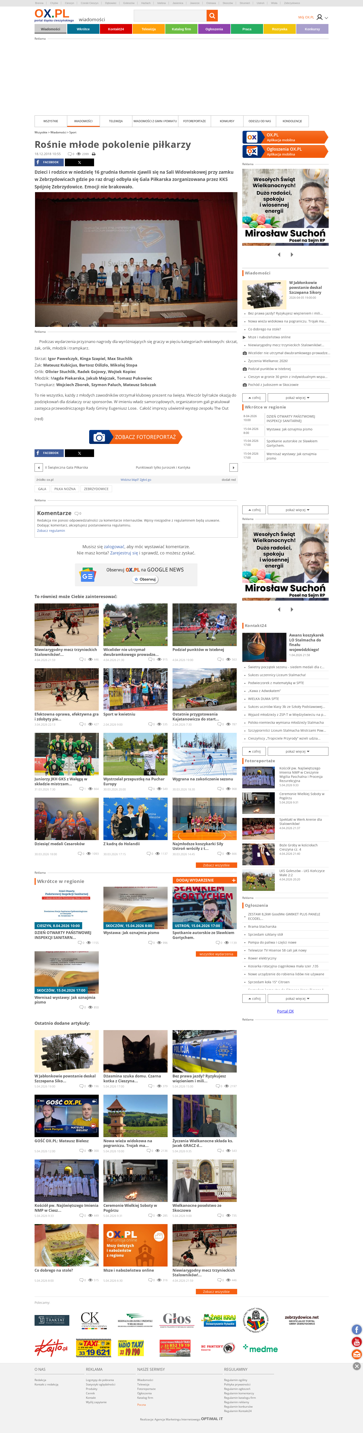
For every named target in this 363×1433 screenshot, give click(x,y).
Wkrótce (83, 29)
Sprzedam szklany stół (265, 934)
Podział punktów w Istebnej (269, 369)
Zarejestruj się (124, 553)
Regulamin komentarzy (239, 1393)
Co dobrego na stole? (264, 329)
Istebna (161, 3)
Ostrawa (211, 3)
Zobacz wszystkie (216, 865)
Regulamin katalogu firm (240, 1398)
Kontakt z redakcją (46, 1384)
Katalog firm (181, 29)
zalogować (114, 546)
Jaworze (195, 3)
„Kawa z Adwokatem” (264, 691)
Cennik (90, 1393)
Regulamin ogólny (235, 1380)
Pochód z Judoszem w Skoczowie (273, 384)
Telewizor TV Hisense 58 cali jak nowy (277, 950)
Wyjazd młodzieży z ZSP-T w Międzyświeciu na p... (287, 714)
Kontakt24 (116, 29)
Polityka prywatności (237, 1384)
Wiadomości (50, 29)
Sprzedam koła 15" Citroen (269, 982)
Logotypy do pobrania (100, 1380)
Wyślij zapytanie (96, 1402)
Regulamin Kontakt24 (238, 1411)
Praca (247, 29)
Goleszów (128, 3)
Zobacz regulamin (51, 530)
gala (42, 489)
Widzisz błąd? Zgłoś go (136, 480)
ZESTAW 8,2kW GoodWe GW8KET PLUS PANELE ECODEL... (284, 916)
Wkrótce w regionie (61, 881)
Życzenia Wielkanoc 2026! (268, 361)
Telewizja (149, 29)
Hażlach (146, 3)
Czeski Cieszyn (89, 3)
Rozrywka (279, 29)
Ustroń (260, 3)
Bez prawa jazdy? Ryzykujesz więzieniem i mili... (285, 313)
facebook (47, 162)
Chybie (54, 3)
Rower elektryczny (262, 958)
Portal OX (285, 1011)
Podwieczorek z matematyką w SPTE (276, 683)
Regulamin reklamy (236, 1402)
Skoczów (228, 3)
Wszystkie (50, 121)
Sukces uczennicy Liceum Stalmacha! (277, 675)
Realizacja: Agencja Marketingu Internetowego (181, 1419)
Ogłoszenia (214, 29)
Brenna (39, 3)
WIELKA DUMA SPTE (263, 698)
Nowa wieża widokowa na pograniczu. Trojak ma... (287, 321)
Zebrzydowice (292, 3)
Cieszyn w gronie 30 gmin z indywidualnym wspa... (288, 376)
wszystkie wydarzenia (216, 954)
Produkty (91, 1389)
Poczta (141, 1405)
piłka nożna (65, 489)
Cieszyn (69, 3)
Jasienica (178, 3)
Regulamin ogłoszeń (237, 1389)
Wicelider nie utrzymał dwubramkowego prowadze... (289, 353)
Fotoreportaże (194, 121)
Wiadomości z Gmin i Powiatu (155, 121)
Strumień (245, 3)
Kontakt (91, 1398)
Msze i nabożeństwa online (269, 337)
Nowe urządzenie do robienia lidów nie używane (286, 974)
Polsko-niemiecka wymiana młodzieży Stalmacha (286, 722)
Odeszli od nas (260, 121)
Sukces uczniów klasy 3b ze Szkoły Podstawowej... (286, 706)
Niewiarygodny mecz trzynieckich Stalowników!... (286, 345)
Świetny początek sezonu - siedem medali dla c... (286, 667)
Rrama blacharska (262, 926)
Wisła (274, 3)
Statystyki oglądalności (100, 1384)
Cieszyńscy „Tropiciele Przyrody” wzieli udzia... (284, 738)
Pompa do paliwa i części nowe (272, 942)
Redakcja (40, 1380)
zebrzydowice (96, 489)
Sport (72, 132)
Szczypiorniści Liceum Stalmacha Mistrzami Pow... (287, 730)
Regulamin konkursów (238, 1407)
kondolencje (292, 121)
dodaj (195, 880)
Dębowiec (110, 3)
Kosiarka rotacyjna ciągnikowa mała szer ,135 (283, 966)
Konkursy (312, 29)
